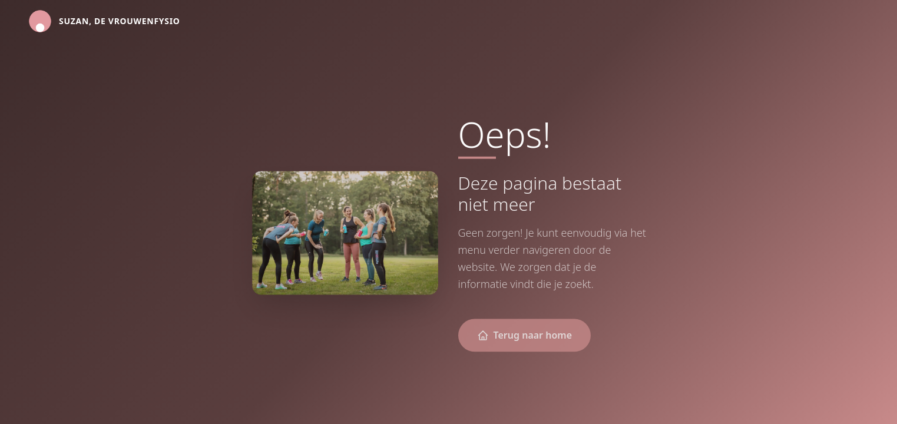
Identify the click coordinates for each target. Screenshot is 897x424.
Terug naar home (524, 336)
